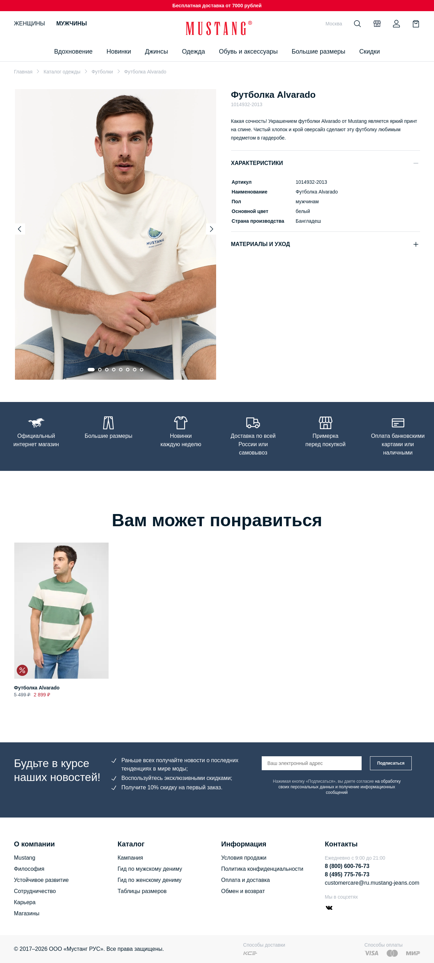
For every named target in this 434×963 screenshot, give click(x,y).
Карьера (24, 902)
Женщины (29, 23)
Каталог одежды (62, 71)
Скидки (369, 51)
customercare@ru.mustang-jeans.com (372, 883)
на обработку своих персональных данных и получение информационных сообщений (339, 787)
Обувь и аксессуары (248, 51)
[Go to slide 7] (134, 369)
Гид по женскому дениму (150, 880)
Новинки (118, 51)
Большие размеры (318, 51)
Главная (23, 71)
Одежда (193, 51)
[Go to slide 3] (107, 369)
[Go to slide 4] (114, 369)
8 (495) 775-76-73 (347, 874)
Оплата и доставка (245, 880)
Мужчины (71, 23)
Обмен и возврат (243, 891)
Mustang (24, 858)
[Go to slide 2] (100, 369)
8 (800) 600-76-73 (347, 866)
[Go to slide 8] (141, 369)
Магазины (26, 913)
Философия (29, 869)
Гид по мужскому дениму (150, 869)
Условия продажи (244, 858)
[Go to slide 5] (121, 369)
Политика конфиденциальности (262, 869)
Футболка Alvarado (37, 688)
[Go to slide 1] (91, 369)
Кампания (130, 858)
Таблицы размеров (142, 891)
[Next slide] (211, 229)
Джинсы (156, 51)
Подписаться (390, 763)
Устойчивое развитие (41, 880)
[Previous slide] (19, 229)
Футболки (102, 71)
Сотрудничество (35, 891)
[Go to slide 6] (127, 369)
